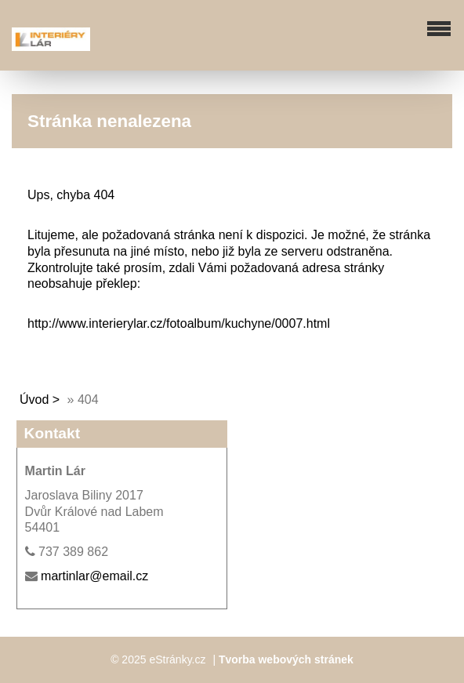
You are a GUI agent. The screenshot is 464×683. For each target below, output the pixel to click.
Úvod (34, 399)
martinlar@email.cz (94, 576)
